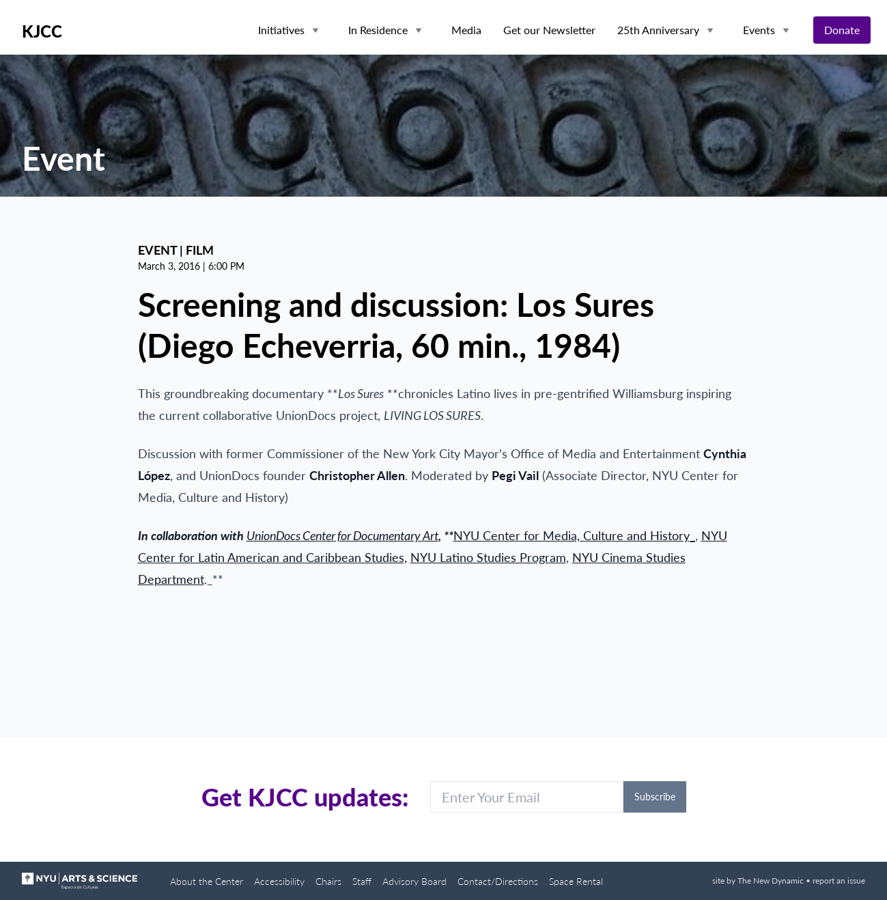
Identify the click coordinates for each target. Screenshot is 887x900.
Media (466, 29)
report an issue (839, 880)
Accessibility (279, 881)
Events (759, 29)
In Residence (378, 29)
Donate (842, 29)
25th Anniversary (658, 29)
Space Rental (576, 881)
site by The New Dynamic (759, 880)
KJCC (42, 31)
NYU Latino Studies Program (488, 557)
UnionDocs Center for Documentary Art (342, 535)
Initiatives (281, 29)
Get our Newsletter (549, 29)
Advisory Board (414, 881)
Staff (361, 881)
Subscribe (654, 796)
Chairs (328, 881)
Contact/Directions (497, 881)
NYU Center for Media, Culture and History (571, 535)
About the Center (206, 881)
